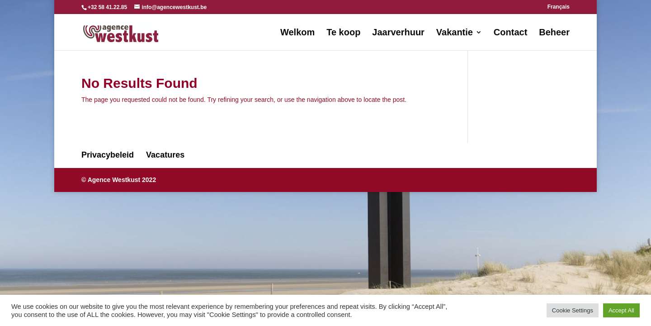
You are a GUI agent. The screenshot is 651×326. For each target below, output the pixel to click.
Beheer (554, 33)
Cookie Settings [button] (572, 310)
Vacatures (165, 154)
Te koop (343, 33)
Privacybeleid (107, 154)
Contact (510, 33)
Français (558, 7)
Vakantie (454, 33)
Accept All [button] (621, 310)
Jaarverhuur (398, 33)
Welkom (297, 33)
